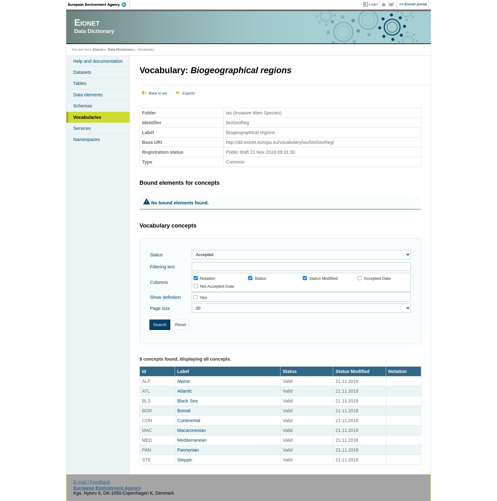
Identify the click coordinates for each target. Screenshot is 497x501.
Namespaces (86, 139)
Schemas (82, 105)
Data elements (88, 94)
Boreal (183, 410)
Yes (203, 297)
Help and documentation (98, 61)
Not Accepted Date (214, 286)
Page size (160, 308)
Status (156, 254)
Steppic (184, 459)
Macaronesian (191, 430)
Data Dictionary (120, 49)
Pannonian (188, 450)
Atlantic (184, 391)
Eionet (98, 49)
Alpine (183, 381)
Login (373, 4)
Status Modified (320, 278)
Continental (188, 420)
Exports (189, 93)
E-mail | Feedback (91, 482)
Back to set (158, 93)
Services (82, 128)
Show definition (165, 297)
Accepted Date (374, 278)
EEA (99, 4)
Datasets (82, 72)
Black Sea (187, 400)
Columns (159, 282)
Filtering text (162, 266)
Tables (80, 83)
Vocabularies (87, 117)
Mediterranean (192, 440)
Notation (204, 278)
